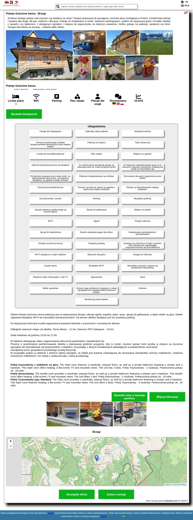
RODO (104, 516)
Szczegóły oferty (76, 494)
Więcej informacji (167, 397)
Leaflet (167, 485)
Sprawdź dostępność (24, 114)
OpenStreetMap (179, 485)
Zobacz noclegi (116, 494)
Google (51, 513)
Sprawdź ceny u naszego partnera (129, 397)
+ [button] (11, 441)
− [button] (11, 446)
